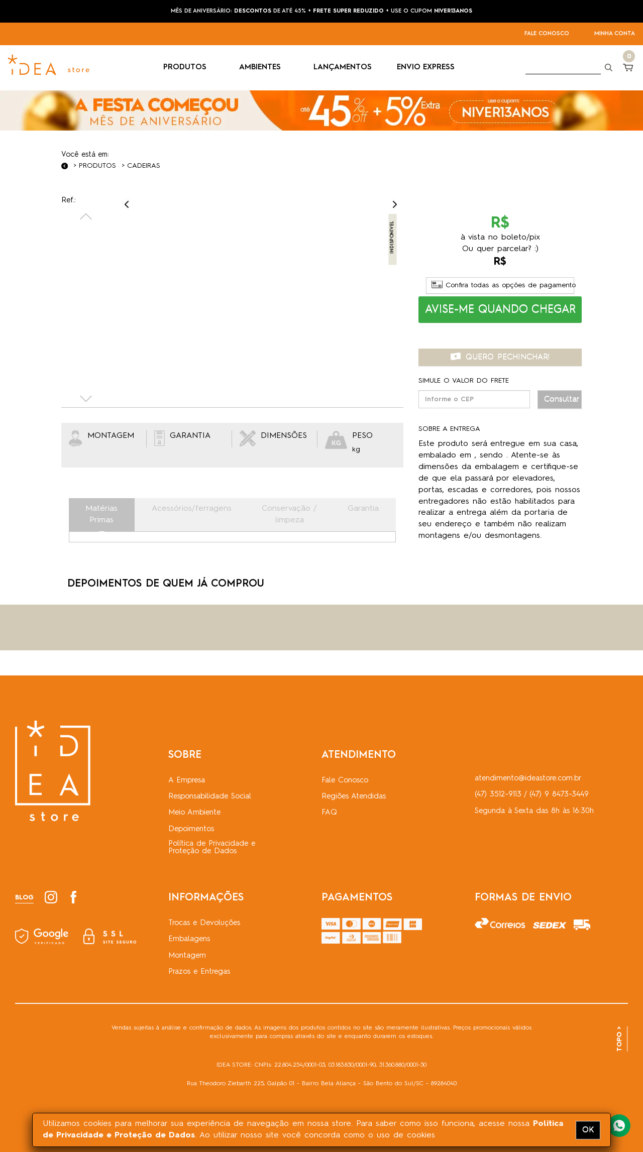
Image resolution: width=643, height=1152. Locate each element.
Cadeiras (143, 165)
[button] (500, 309)
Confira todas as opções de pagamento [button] (503, 285)
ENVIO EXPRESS (426, 67)
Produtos (97, 165)
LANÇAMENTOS (342, 67)
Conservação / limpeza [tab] (289, 514)
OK (588, 1130)
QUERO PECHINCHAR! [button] (500, 357)
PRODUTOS (188, 67)
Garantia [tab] (363, 509)
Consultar (562, 399)
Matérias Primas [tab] (101, 514)
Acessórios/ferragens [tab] (192, 509)
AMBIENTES (263, 67)
